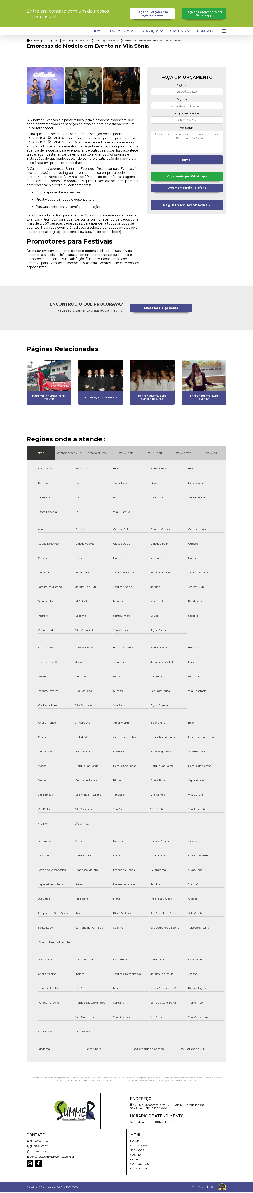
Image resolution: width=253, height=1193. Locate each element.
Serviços (150, 32)
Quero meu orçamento (161, 309)
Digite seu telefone (187, 114)
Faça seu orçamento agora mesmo (152, 14)
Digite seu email (187, 100)
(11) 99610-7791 (37, 1152)
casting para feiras (107, 41)
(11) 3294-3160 (37, 1147)
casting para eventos (76, 41)
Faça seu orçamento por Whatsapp (204, 14)
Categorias (51, 41)
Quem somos (122, 32)
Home (97, 32)
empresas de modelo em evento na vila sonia (153, 41)
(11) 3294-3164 (37, 1142)
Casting (178, 32)
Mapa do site (140, 1169)
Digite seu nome (187, 86)
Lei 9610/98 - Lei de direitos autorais (176, 1081)
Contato (205, 32)
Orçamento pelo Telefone (187, 190)
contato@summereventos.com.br (50, 1157)
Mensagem (187, 128)
